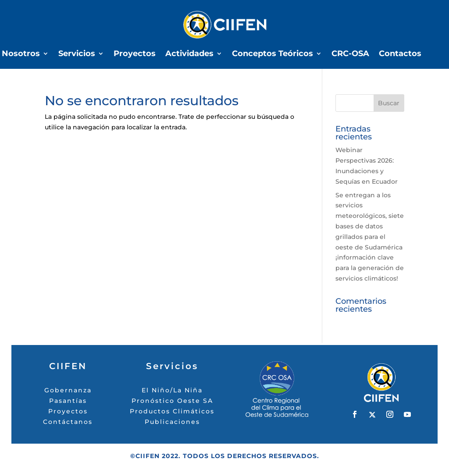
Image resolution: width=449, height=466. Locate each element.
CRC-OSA (350, 54)
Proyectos (135, 54)
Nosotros (21, 54)
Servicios (76, 54)
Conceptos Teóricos (272, 54)
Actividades (189, 54)
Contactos (400, 54)
